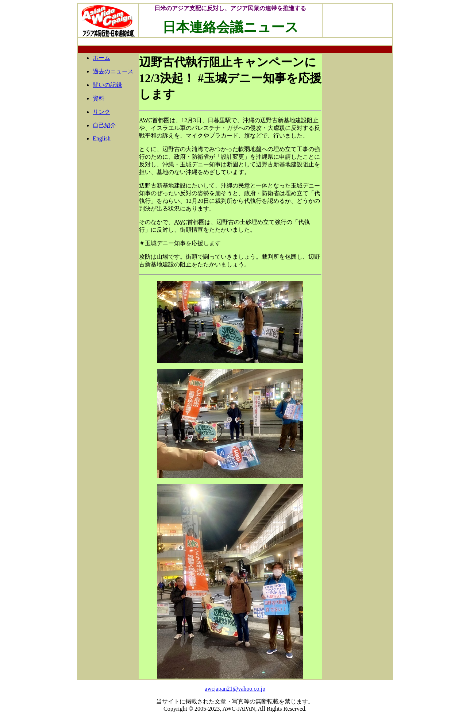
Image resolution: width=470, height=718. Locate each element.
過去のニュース (113, 71)
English (102, 138)
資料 (98, 98)
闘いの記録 (107, 85)
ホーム (101, 58)
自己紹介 (104, 125)
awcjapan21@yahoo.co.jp (235, 689)
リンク (101, 112)
